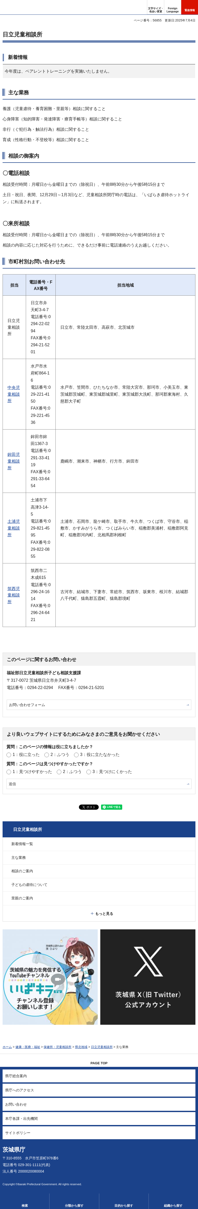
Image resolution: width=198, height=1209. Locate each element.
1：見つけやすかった (32, 771)
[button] (172, 7)
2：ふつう (60, 754)
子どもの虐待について (29, 885)
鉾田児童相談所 (13, 461)
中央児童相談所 (13, 394)
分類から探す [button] (74, 1205)
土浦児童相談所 (13, 528)
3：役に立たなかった (100, 754)
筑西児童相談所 (13, 595)
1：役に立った (26, 754)
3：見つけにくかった (112, 771)
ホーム (7, 1047)
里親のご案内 (22, 898)
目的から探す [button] (123, 1205)
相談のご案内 (22, 871)
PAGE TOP (99, 1063)
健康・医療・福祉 (27, 1047)
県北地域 (81, 1047)
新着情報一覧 (22, 844)
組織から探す (173, 1205)
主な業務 (18, 857)
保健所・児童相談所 (57, 1047)
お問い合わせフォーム (27, 705)
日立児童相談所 (27, 829)
